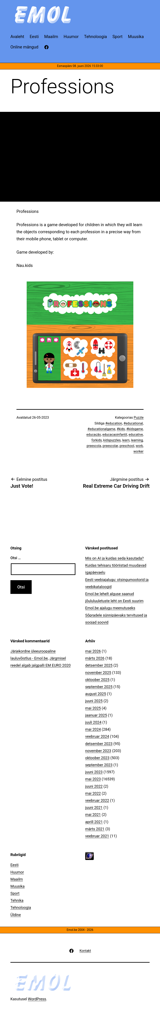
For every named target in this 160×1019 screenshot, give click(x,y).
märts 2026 (94, 658)
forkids (96, 440)
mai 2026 (93, 651)
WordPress (37, 999)
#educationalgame (101, 429)
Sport (15, 893)
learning (137, 440)
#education (113, 423)
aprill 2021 (94, 822)
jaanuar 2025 (96, 715)
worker (139, 451)
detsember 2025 (98, 665)
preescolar (110, 446)
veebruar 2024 (97, 736)
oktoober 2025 (97, 679)
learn (125, 440)
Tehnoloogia (20, 907)
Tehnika (17, 900)
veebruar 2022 (97, 800)
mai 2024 (93, 729)
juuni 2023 (93, 772)
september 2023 (98, 765)
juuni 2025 (93, 701)
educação (93, 435)
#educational (133, 423)
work (139, 446)
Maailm (16, 879)
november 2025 (98, 672)
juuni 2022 (93, 786)
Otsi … (15, 558)
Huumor (17, 872)
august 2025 (95, 694)
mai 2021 (93, 814)
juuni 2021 (93, 807)
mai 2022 (93, 793)
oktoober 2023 (97, 758)
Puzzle (139, 417)
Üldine (15, 915)
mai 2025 (93, 708)
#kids (121, 429)
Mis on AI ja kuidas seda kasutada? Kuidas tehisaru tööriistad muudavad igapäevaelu (115, 565)
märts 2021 (94, 829)
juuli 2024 (93, 722)
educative (136, 435)
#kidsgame (134, 429)
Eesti (14, 865)
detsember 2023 (98, 743)
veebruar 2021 (97, 836)
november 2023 (98, 751)
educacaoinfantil (114, 435)
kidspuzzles (112, 440)
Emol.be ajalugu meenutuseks (110, 608)
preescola (94, 446)
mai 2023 (93, 779)
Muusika (17, 886)
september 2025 (98, 687)
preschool (127, 446)
